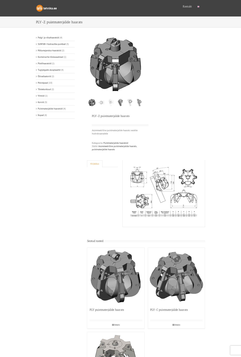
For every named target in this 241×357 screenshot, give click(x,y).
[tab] (94, 164)
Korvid (41, 102)
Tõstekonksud (44, 89)
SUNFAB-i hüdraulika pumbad (52, 44)
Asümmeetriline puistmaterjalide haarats (117, 147)
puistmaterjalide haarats (103, 150)
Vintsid (41, 95)
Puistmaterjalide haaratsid (115, 143)
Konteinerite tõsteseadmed (50, 57)
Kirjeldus (95, 164)
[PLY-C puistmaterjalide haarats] (176, 276)
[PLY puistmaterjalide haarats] (115, 276)
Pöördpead (43, 82)
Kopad (41, 115)
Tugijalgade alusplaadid (49, 69)
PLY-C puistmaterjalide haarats (169, 310)
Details (117, 325)
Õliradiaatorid (44, 76)
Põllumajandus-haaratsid (49, 50)
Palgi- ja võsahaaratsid (48, 37)
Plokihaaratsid (44, 63)
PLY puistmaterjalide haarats (107, 310)
